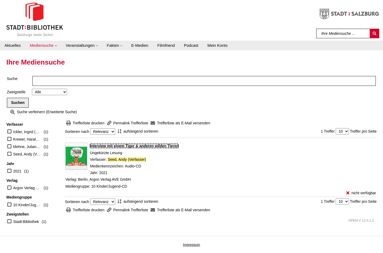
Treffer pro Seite (363, 131)
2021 (17, 171)
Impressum (191, 245)
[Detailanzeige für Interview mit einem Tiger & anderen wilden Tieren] (134, 146)
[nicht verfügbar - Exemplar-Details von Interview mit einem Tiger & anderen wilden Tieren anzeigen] (361, 193)
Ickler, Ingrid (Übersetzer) (27, 132)
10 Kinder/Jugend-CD (27, 205)
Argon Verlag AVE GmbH (27, 188)
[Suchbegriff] (343, 33)
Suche (12, 79)
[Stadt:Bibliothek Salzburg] (34, 19)
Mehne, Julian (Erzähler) (27, 147)
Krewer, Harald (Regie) (27, 139)
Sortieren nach (77, 131)
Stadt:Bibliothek (26, 222)
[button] (43, 45)
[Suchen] (374, 33)
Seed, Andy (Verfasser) (27, 154)
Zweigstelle (16, 92)
